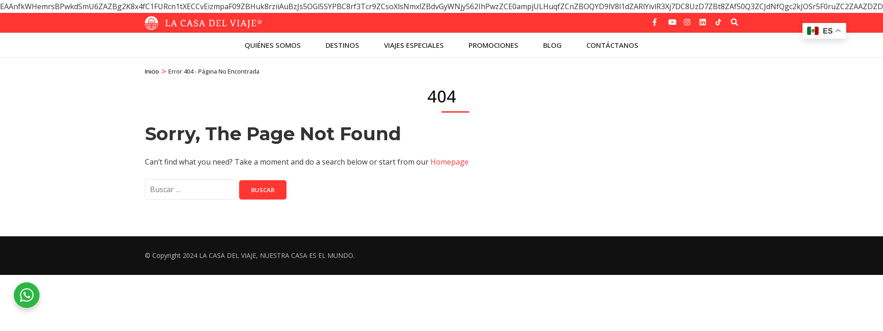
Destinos (342, 45)
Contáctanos (612, 45)
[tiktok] (718, 22)
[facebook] (656, 19)
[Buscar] (734, 22)
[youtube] (671, 19)
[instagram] (687, 19)
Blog (552, 45)
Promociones (493, 45)
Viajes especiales (414, 45)
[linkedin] (703, 19)
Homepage (449, 162)
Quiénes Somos (273, 45)
